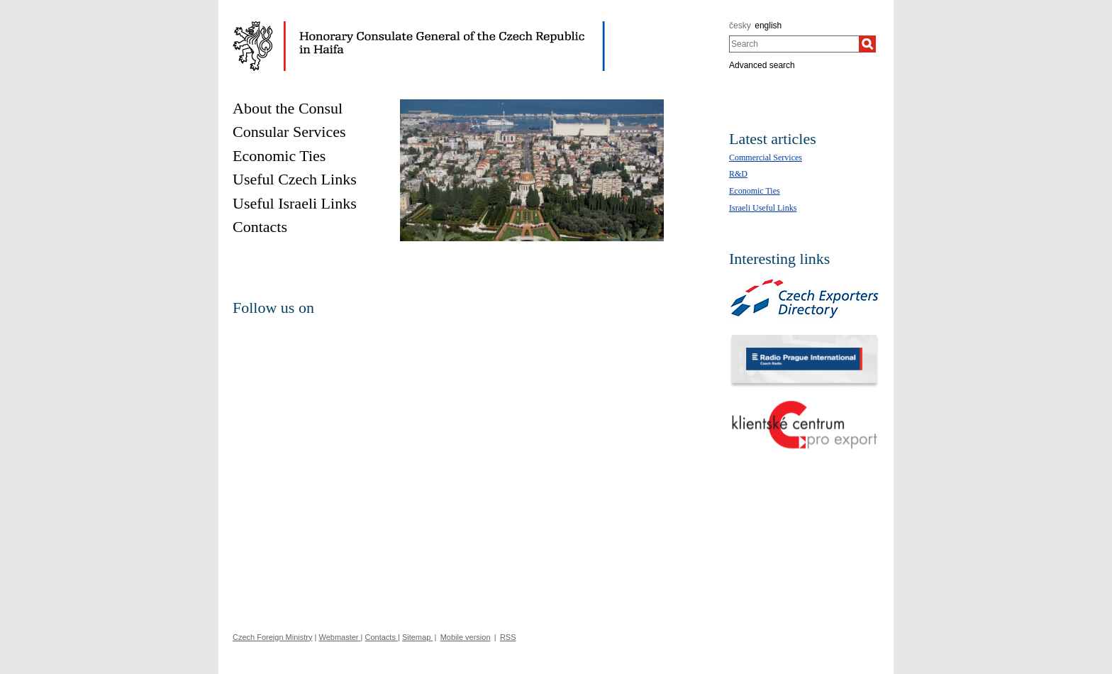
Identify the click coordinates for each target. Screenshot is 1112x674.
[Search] (867, 44)
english (768, 26)
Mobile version (465, 637)
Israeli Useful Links (762, 208)
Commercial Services (765, 157)
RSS (508, 637)
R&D (738, 174)
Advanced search (762, 65)
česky (740, 26)
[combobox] (794, 44)
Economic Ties (754, 191)
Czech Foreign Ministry (272, 637)
